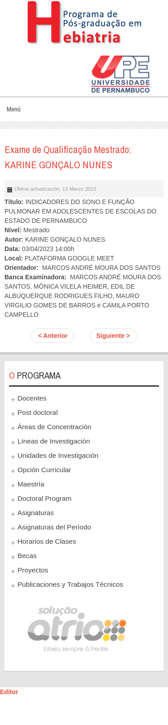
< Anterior (53, 335)
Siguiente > (113, 335)
